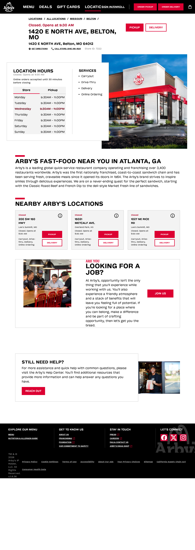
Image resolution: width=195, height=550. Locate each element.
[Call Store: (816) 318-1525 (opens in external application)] (66, 49)
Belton (91, 18)
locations (35, 18)
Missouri (76, 18)
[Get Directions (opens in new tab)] (38, 49)
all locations (56, 18)
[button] (9, 7)
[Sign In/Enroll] (113, 6)
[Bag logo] (190, 7)
